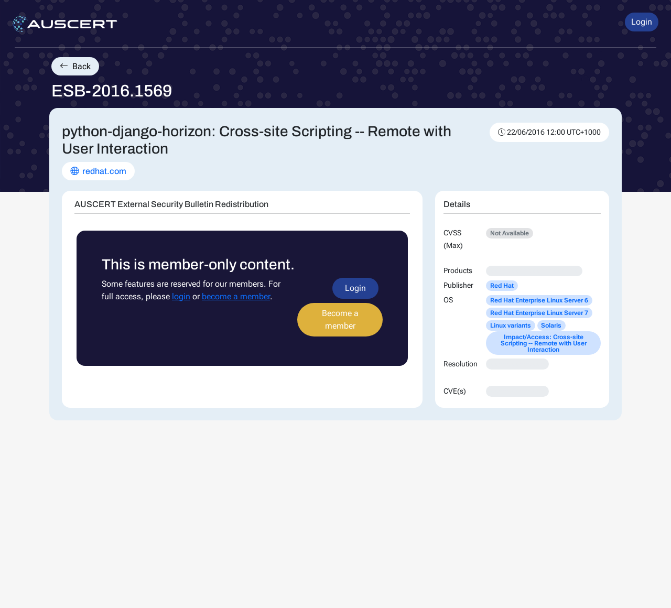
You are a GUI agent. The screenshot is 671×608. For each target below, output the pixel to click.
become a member (236, 296)
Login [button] (641, 22)
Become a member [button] (340, 319)
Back (75, 66)
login (181, 296)
